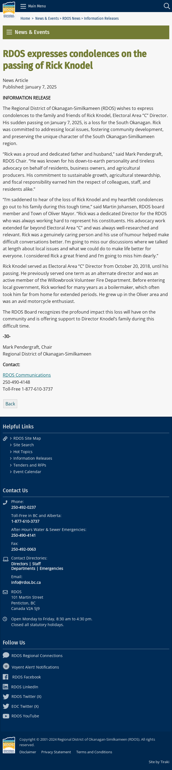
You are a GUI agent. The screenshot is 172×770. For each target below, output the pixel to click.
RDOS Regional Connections (33, 655)
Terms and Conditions (94, 751)
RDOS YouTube (21, 715)
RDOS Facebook (22, 677)
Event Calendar (27, 471)
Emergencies (51, 568)
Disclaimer (27, 751)
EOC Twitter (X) (21, 706)
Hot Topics (23, 451)
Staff (36, 563)
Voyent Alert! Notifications (31, 667)
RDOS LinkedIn (20, 686)
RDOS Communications (27, 375)
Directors (19, 563)
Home (25, 18)
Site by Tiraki (159, 761)
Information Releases (32, 458)
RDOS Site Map (27, 438)
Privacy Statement (56, 751)
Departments (23, 568)
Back (10, 404)
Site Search (23, 444)
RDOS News (71, 18)
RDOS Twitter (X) (22, 696)
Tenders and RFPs (29, 465)
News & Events (47, 18)
